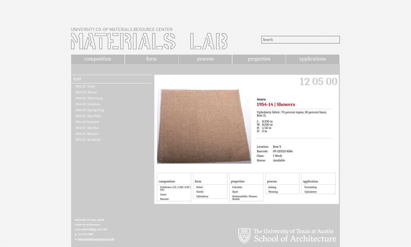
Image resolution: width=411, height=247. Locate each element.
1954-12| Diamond (87, 122)
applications (312, 59)
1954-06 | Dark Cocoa (89, 98)
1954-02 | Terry (85, 86)
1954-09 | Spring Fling (89, 110)
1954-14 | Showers (87, 134)
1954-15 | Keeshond (87, 140)
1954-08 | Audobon (87, 104)
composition (97, 59)
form (151, 59)
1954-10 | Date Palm (88, 116)
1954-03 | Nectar (86, 92)
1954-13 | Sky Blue (87, 128)
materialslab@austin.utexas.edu (96, 239)
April (77, 79)
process (205, 59)
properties (259, 59)
